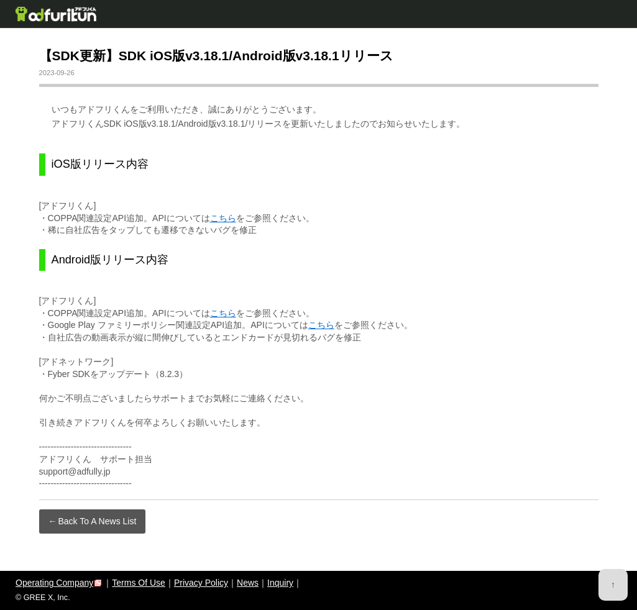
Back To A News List (97, 521)
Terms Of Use (138, 583)
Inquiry (280, 583)
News (248, 583)
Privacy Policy (201, 583)
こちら (223, 218)
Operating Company (54, 583)
